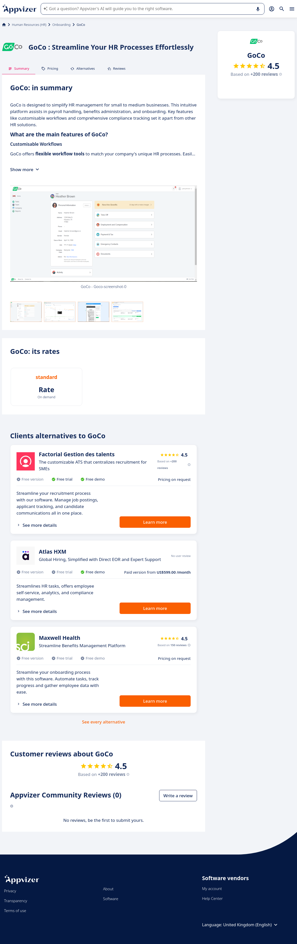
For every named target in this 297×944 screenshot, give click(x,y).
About (108, 888)
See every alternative (103, 721)
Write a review (178, 795)
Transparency (15, 900)
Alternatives (82, 68)
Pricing (49, 68)
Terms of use (15, 910)
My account (212, 888)
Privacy (10, 890)
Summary (18, 68)
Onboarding (61, 24)
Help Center (212, 898)
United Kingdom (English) (251, 925)
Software (110, 898)
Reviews (116, 68)
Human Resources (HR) (29, 24)
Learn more (155, 522)
